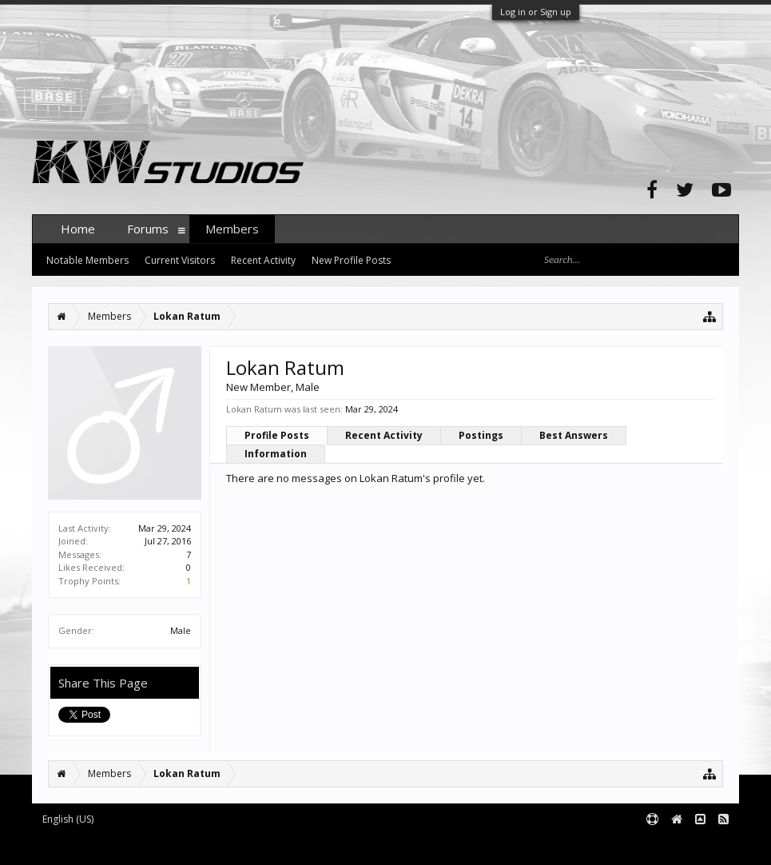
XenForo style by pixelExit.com (345, 846)
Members (232, 229)
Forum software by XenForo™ (153, 846)
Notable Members (87, 260)
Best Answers (573, 435)
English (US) (67, 819)
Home (78, 229)
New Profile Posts (351, 260)
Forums (148, 229)
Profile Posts (276, 435)
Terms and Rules (699, 846)
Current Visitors (180, 260)
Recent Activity (384, 435)
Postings (481, 435)
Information (275, 453)
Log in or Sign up (535, 12)
